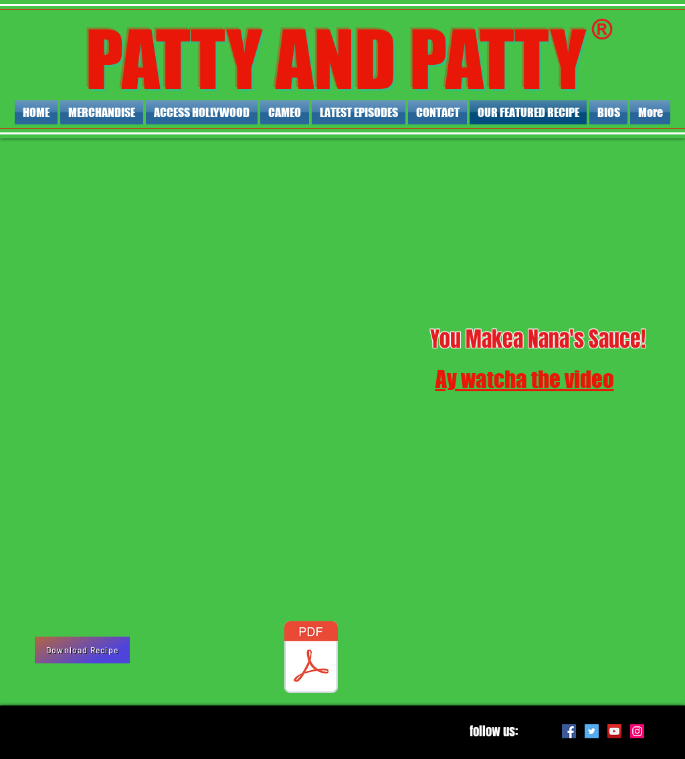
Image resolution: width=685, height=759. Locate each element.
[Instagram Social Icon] (637, 731)
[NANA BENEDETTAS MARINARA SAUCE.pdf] (311, 659)
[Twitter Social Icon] (592, 731)
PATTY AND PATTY (336, 59)
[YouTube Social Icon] (614, 731)
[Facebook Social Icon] (569, 731)
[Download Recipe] (82, 650)
